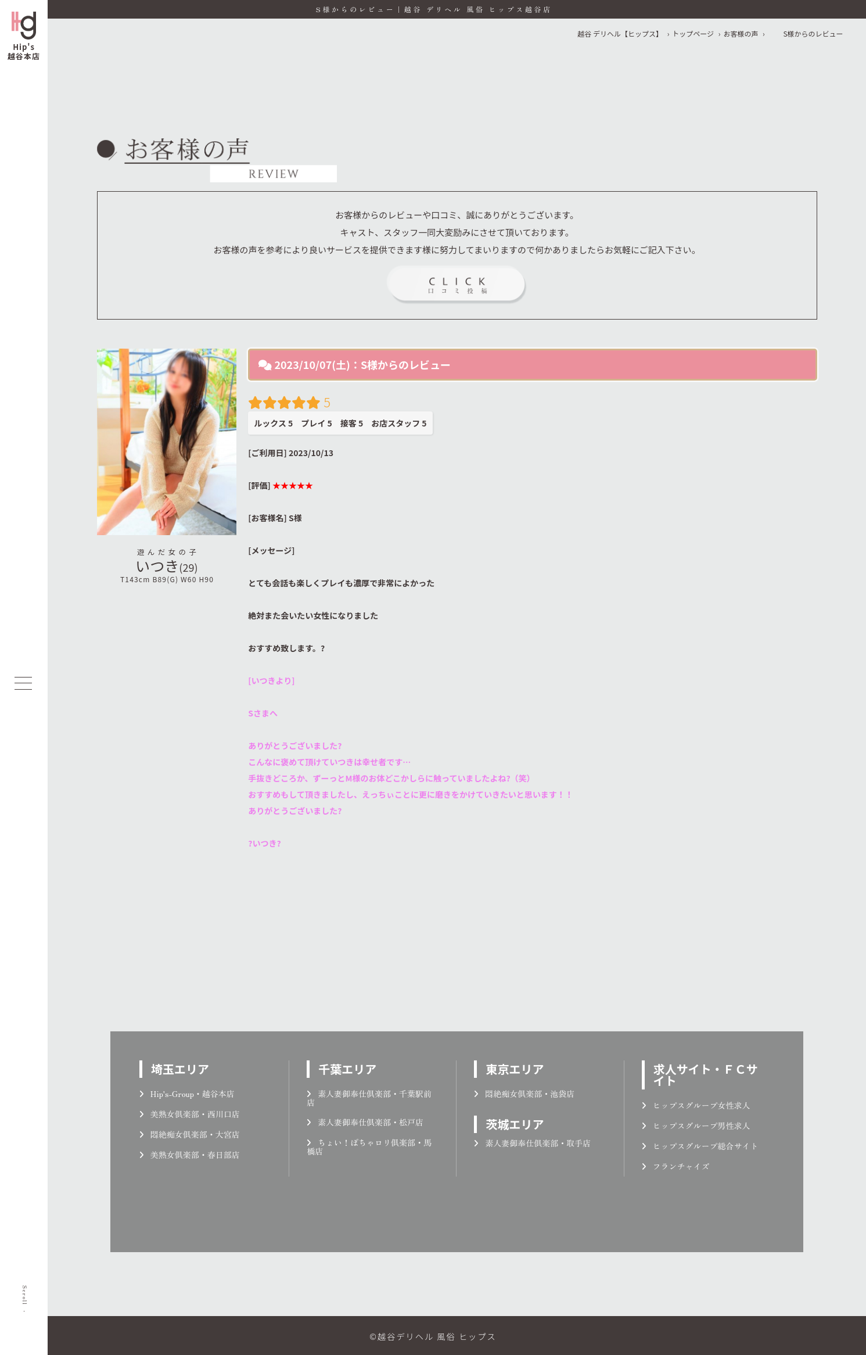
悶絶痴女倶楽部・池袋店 (524, 1093)
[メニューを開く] (23, 683)
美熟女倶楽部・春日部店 (189, 1154)
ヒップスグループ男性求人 (696, 1125)
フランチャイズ (676, 1166)
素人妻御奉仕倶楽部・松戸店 (365, 1122)
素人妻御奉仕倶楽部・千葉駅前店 (369, 1098)
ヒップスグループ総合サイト (700, 1146)
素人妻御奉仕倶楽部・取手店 (532, 1143)
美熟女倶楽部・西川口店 (189, 1114)
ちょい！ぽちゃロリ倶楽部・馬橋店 (369, 1147)
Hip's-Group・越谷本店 (187, 1093)
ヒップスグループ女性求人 (696, 1105)
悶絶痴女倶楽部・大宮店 (189, 1134)
